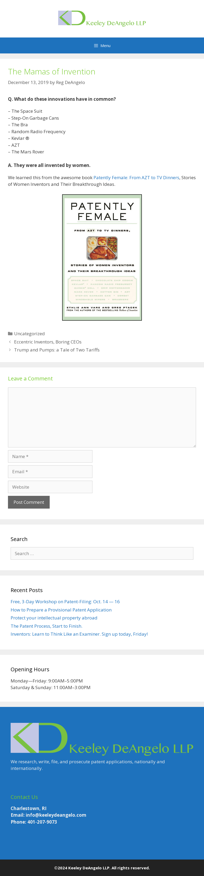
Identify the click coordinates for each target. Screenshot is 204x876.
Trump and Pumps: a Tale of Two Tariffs (57, 350)
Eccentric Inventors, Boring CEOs (48, 342)
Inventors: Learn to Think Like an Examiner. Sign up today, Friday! (79, 634)
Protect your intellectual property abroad (54, 618)
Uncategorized (29, 333)
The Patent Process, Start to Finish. (46, 626)
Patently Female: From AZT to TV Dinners (136, 177)
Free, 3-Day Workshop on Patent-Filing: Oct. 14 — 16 (65, 601)
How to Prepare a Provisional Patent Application (61, 610)
